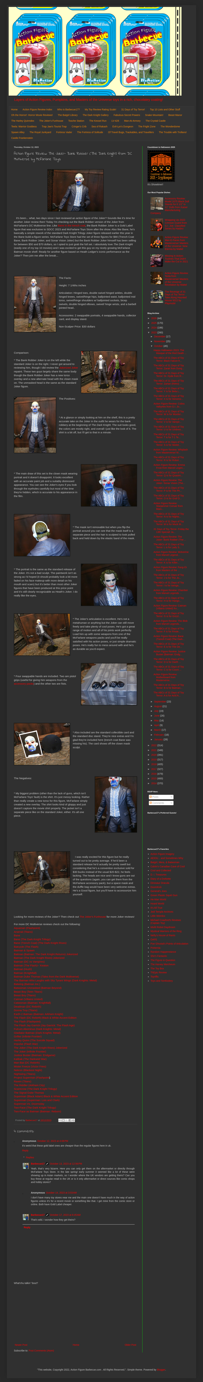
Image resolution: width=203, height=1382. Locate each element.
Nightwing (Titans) (24, 1073)
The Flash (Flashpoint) (27, 1021)
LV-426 (115, 120)
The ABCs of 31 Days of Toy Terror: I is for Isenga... (169, 584)
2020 (154, 754)
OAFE (154, 939)
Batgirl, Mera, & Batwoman (165, 862)
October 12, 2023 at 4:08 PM (52, 1141)
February (159, 734)
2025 (154, 323)
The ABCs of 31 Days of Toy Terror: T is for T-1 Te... (169, 436)
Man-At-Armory (132, 120)
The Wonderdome (170, 126)
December (160, 336)
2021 (154, 750)
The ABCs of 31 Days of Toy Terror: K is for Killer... (169, 561)
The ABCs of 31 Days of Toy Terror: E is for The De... (169, 645)
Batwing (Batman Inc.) (27, 984)
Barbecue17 (38, 1163)
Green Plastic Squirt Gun (164, 895)
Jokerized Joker (68, 367)
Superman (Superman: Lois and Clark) (37, 1100)
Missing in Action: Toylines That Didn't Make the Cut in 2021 (176, 258)
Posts (154, 796)
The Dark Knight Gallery (95, 115)
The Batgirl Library (68, 115)
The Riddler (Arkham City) (29, 1085)
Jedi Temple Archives (162, 911)
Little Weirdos (158, 916)
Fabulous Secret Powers (127, 115)
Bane (17, 935)
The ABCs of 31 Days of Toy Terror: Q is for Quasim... (169, 474)
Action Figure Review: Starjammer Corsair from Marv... (168, 506)
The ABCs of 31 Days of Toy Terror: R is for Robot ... (169, 459)
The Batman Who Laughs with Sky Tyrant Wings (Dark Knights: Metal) (55, 980)
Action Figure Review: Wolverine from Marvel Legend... (171, 553)
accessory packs (24, 683)
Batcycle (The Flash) (26, 946)
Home (14, 109)
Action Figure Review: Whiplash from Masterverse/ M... (171, 451)
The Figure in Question (163, 960)
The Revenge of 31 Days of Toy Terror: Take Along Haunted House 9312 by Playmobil (176, 297)
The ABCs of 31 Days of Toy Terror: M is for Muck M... (169, 523)
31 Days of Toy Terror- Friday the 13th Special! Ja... (171, 530)
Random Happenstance (163, 951)
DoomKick (156, 887)
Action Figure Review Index (37, 109)
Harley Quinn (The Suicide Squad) (34, 1040)
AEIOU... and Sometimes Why (167, 858)
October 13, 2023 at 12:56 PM (66, 1163)
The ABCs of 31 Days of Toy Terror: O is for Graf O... (169, 497)
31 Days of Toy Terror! (133, 109)
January (158, 739)
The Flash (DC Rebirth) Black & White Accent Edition (45, 1017)
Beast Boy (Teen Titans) (28, 991)
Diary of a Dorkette (161, 878)
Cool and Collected (161, 870)
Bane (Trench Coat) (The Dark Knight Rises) (40, 942)
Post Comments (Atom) (41, 1350)
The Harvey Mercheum (163, 964)
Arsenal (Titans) (23, 931)
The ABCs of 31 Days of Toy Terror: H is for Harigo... (169, 599)
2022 (154, 745)
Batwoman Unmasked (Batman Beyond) (38, 987)
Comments (157, 803)
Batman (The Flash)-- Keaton (31, 965)
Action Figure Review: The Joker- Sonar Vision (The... (169, 481)
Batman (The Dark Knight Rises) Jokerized (39, 957)
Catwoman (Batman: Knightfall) (32, 1002)
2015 (154, 778)
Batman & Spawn (24, 950)
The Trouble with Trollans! (173, 132)
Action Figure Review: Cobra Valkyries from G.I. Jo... (169, 405)
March (158, 729)
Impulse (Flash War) (26, 1043)
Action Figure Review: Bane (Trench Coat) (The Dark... (169, 638)
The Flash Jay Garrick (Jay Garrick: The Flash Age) (44, 1025)
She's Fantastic (159, 956)
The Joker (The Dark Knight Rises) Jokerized (40, 1047)
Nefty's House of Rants (163, 935)
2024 (154, 327)
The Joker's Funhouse (51, 120)
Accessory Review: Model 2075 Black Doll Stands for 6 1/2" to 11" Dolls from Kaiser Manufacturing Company (170, 205)
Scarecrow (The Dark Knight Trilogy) (35, 1088)
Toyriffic (155, 976)
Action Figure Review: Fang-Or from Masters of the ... (170, 569)
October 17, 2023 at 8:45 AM (65, 1215)
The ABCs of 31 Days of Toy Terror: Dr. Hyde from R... (169, 374)
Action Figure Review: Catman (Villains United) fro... (170, 607)
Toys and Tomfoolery (162, 980)
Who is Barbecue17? (68, 109)
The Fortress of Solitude (90, 132)
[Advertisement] (75, 1314)
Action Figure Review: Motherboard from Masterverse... (165, 677)
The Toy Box (157, 968)
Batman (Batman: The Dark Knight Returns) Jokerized (46, 954)
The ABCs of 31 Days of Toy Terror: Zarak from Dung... (169, 367)
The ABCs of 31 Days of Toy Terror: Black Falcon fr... (169, 359)
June (157, 715)
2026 (154, 318)
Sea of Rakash (99, 126)
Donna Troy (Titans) (25, 1010)
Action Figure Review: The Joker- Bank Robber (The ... (170, 538)
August (158, 706)
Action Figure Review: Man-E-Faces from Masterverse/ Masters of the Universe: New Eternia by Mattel (176, 243)
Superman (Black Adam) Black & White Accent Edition (46, 1096)
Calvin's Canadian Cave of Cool (168, 866)
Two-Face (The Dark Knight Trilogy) (35, 1107)
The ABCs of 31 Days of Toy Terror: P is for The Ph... (169, 489)
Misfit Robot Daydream (163, 927)
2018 (154, 764)
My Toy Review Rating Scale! (100, 109)
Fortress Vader (64, 132)
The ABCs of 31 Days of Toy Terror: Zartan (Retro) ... (169, 382)
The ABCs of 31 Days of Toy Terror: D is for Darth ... (169, 660)
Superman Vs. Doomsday (29, 1103)
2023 (154, 332)
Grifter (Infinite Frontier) (28, 1036)
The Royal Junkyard (40, 132)
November (160, 341)
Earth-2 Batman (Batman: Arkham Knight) (38, 1014)
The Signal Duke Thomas (29, 1092)
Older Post (130, 1344)
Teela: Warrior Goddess (24, 126)
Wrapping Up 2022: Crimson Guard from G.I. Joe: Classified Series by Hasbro (176, 224)
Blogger (161, 1369)
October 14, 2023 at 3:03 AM (61, 1192)
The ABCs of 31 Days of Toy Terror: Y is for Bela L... (169, 390)
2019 (154, 759)
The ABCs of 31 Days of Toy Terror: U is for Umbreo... (169, 428)
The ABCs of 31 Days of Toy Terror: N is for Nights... (169, 515)
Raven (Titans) (22, 1081)
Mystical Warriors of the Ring (166, 931)
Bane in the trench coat (71, 225)
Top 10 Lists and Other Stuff (165, 109)
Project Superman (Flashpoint (31, 1077)
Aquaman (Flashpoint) (27, 927)
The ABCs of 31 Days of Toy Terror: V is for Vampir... (169, 420)
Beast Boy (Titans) (25, 995)
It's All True (156, 907)
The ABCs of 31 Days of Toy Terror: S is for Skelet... (169, 443)
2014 (154, 783)
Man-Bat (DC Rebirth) (27, 1062)
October (158, 346)
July (156, 711)
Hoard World (157, 903)
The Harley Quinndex (22, 120)
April (157, 725)
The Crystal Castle (156, 120)
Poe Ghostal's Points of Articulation (169, 943)
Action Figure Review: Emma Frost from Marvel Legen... (169, 466)
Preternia (155, 947)
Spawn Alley (17, 132)
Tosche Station (76, 120)
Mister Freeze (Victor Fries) (30, 1066)
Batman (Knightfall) (25, 972)
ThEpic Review (159, 972)
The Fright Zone (147, 126)
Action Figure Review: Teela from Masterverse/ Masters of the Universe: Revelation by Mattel (176, 279)
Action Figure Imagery (162, 854)
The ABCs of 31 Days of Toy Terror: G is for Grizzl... (169, 615)
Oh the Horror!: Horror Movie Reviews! (32, 115)
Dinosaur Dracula (160, 883)
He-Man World (158, 899)
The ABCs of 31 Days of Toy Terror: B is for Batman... (169, 686)
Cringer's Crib (79, 126)
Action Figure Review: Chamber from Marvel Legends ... (171, 592)
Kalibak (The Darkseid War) (30, 1058)
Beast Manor (175, 115)
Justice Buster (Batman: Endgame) (34, 1055)
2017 (154, 769)
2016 (154, 773)
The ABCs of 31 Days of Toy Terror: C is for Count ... (169, 668)
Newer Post (21, 1344)
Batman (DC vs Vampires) (29, 961)
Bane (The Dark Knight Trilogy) (32, 939)
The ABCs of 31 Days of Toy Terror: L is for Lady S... (169, 546)
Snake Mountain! (154, 115)
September (160, 701)
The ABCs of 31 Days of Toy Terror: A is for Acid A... (169, 694)
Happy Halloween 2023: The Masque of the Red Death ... (170, 352)
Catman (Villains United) (28, 999)
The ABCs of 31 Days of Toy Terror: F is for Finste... (169, 630)
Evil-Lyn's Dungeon (122, 126)
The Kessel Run (98, 120)
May (156, 720)
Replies (30, 1157)
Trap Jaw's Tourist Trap (54, 126)
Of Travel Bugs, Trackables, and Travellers (131, 132)
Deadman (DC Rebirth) (27, 1006)
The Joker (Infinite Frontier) (30, 1051)
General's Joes (159, 891)
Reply (25, 1150)
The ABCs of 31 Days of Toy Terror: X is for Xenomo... (169, 397)
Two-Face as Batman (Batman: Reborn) (37, 1111)
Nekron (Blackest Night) (28, 1070)
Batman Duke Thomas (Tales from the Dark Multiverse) (46, 976)
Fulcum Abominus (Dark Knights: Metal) (37, 1028)
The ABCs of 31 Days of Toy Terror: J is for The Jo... (169, 576)
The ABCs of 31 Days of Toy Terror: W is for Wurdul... (169, 413)
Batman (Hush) (23, 969)
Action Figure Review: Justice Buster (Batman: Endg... (169, 653)
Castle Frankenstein (22, 138)
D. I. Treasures (159, 874)
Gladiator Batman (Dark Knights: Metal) (37, 1032)
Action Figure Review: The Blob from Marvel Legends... (171, 622)
